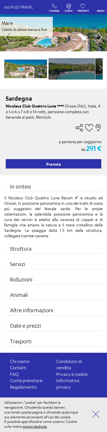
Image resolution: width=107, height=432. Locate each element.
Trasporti (21, 341)
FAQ (14, 374)
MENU (100, 6)
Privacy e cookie (72, 374)
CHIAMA (54, 5)
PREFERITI (83, 5)
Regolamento (23, 387)
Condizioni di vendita (69, 365)
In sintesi (20, 186)
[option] (72, 69)
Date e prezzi (25, 325)
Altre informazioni (31, 310)
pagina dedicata (35, 426)
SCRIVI (69, 5)
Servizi (17, 264)
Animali (19, 294)
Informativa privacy (67, 384)
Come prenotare (26, 380)
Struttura (20, 248)
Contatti (18, 367)
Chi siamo (19, 361)
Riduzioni (21, 279)
